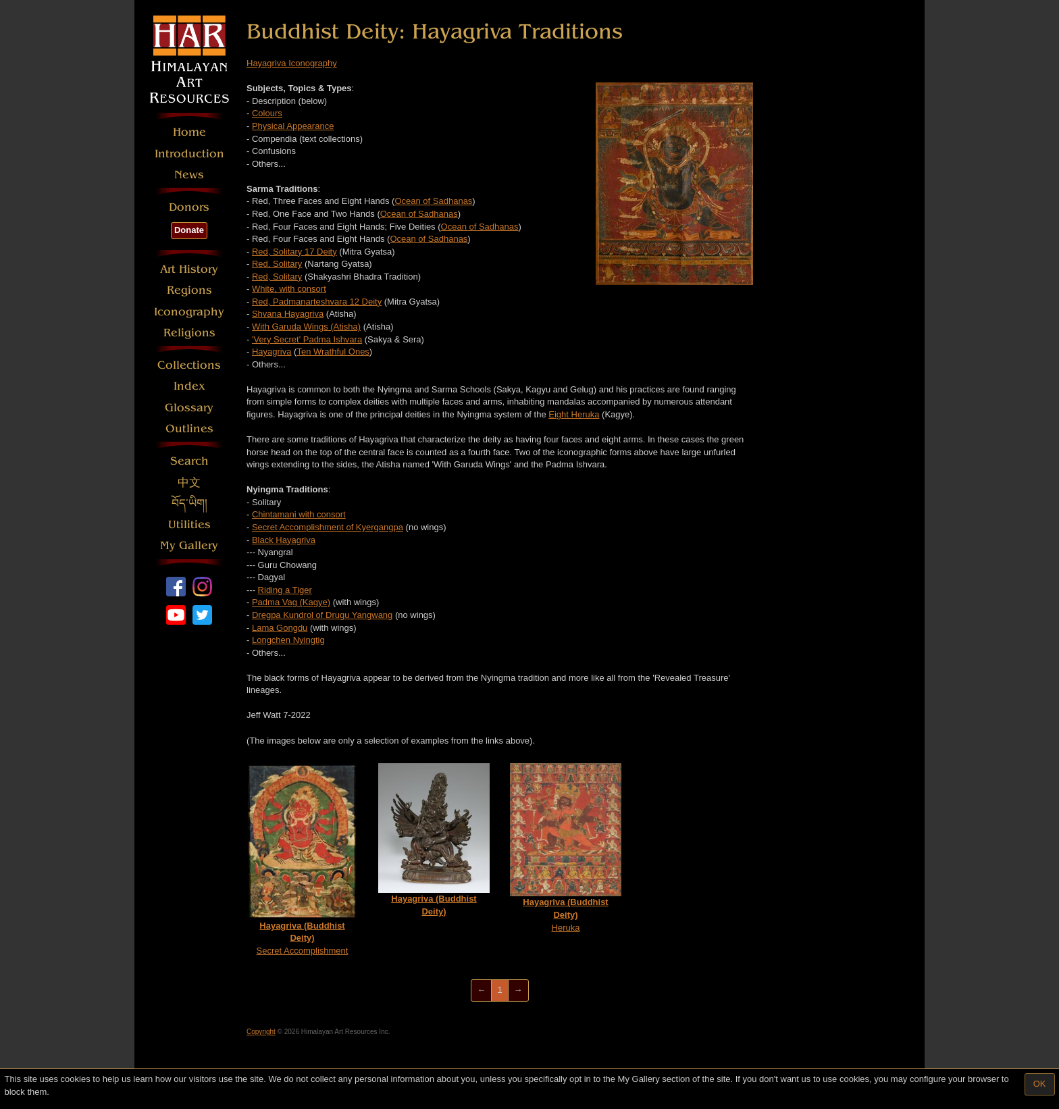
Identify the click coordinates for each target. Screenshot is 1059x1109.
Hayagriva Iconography (292, 63)
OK (1039, 1084)
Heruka (565, 847)
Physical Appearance (293, 126)
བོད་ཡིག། (189, 503)
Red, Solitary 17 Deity (294, 252)
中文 (189, 482)
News (189, 174)
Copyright (261, 1031)
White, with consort (289, 289)
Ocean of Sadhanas (433, 201)
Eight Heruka (573, 414)
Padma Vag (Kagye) (291, 602)
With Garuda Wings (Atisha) (306, 326)
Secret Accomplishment (302, 859)
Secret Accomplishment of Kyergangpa (327, 527)
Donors (189, 207)
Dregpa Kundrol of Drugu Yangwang (322, 615)
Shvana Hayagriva (288, 314)
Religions (189, 332)
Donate (189, 230)
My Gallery (189, 545)
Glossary (189, 407)
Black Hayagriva (283, 540)
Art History (189, 269)
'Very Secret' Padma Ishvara (307, 339)
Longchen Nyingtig (288, 640)
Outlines (189, 428)
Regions (189, 290)
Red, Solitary (277, 264)
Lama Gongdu (279, 628)
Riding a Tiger (285, 590)
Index (189, 386)
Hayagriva (272, 351)
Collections (189, 365)
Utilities (189, 524)
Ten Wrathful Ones (332, 351)
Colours (267, 113)
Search (189, 461)
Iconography (189, 311)
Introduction (189, 153)
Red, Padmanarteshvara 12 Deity (317, 301)
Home (189, 132)
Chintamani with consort (299, 514)
